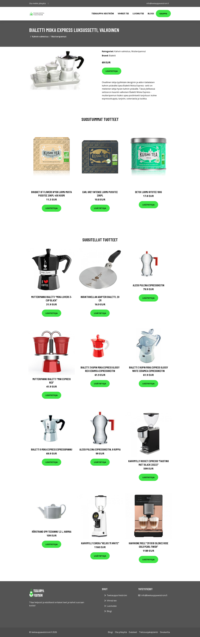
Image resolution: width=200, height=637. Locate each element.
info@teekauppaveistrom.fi (158, 3)
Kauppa (163, 13)
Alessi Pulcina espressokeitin (148, 285)
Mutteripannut (58, 36)
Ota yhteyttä (121, 632)
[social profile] (48, 3)
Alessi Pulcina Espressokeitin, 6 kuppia (100, 449)
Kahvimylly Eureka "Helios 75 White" (100, 543)
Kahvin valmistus (40, 36)
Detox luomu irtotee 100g (148, 192)
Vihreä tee (123, 13)
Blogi (151, 13)
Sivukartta (165, 632)
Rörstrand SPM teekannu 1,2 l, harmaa (51, 531)
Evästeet (133, 632)
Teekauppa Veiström (102, 13)
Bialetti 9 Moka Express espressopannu (51, 449)
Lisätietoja (112, 71)
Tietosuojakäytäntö (148, 632)
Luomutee (138, 13)
